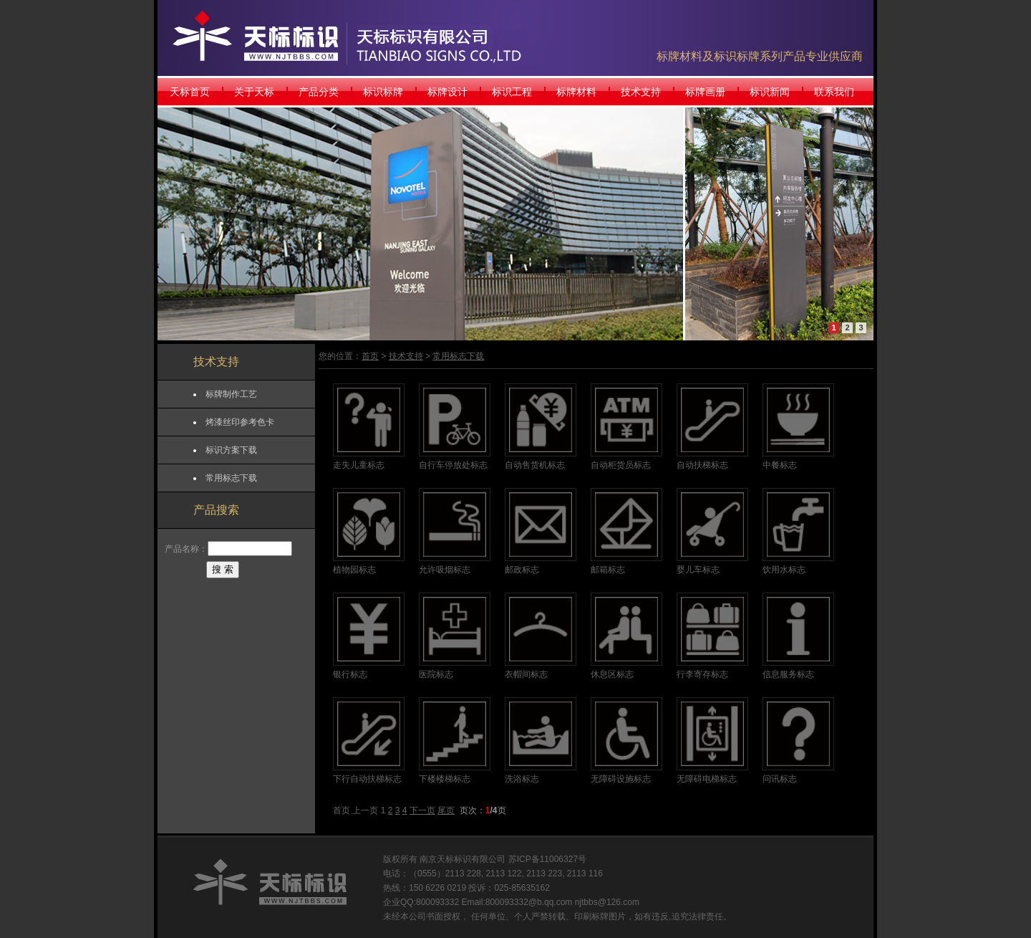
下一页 (422, 810)
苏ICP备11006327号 (547, 859)
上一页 (365, 810)
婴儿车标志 (698, 570)
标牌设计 (447, 91)
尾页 (446, 810)
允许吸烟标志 (444, 570)
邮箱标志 (608, 570)
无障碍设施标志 (621, 779)
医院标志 (436, 674)
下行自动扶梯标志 (367, 779)
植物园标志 (354, 570)
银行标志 (350, 674)
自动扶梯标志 (702, 465)
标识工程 (512, 91)
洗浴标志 (522, 779)
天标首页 (190, 91)
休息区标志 (612, 674)
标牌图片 (608, 916)
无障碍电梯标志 (707, 779)
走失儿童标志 (358, 465)
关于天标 (254, 91)
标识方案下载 (231, 450)
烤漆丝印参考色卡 (239, 422)
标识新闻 (770, 91)
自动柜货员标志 (621, 465)
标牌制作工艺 (231, 394)
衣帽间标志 (526, 674)
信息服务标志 (788, 674)
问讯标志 (780, 779)
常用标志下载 (231, 478)
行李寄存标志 (702, 674)
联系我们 (834, 91)
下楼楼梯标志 (444, 779)
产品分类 (319, 91)
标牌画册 (705, 91)
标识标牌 (383, 91)
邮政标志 (522, 570)
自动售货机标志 (535, 465)
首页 (370, 356)
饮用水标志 (784, 570)
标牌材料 (576, 91)
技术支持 (641, 91)
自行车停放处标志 (453, 465)
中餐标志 (780, 465)
